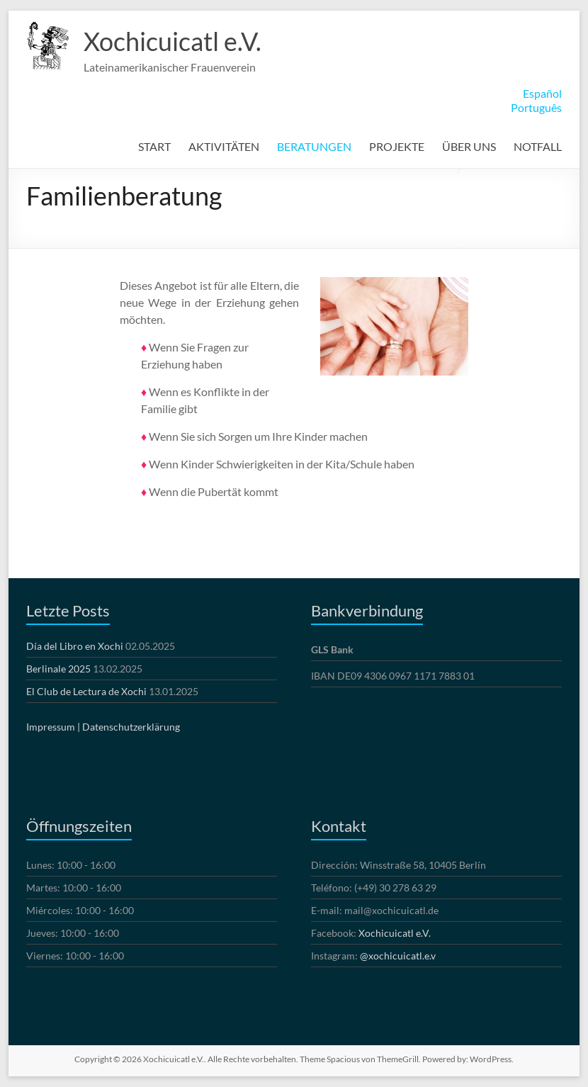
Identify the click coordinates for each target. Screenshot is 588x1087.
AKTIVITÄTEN (223, 146)
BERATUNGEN (314, 146)
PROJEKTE (396, 146)
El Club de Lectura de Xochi (86, 691)
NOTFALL (538, 146)
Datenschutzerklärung (131, 727)
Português (536, 107)
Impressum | (53, 727)
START (154, 146)
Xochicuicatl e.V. (172, 41)
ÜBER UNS (469, 146)
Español (542, 93)
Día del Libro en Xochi (74, 646)
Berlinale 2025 (58, 669)
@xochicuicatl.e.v (398, 956)
